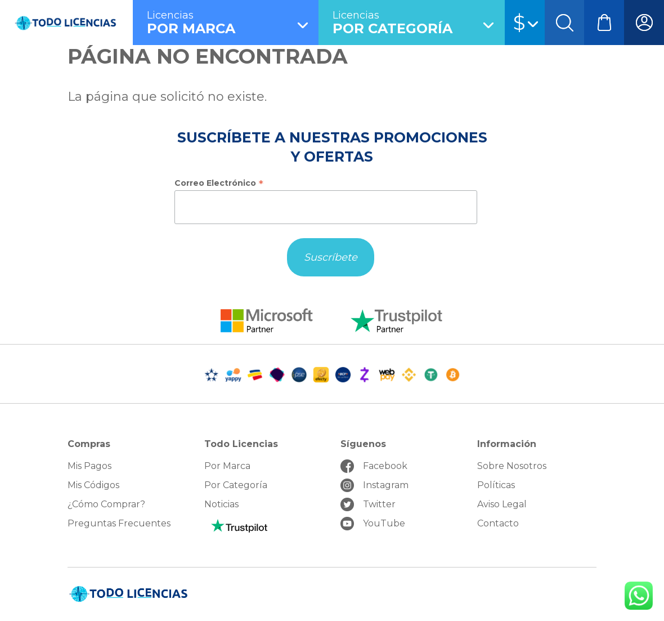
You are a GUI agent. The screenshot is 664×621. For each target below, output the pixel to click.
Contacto (498, 523)
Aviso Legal (502, 504)
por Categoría (418, 22)
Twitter (379, 504)
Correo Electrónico (218, 183)
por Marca (232, 22)
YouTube (384, 523)
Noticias (221, 504)
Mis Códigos (93, 485)
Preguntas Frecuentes (119, 523)
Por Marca (227, 466)
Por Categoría (235, 485)
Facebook (385, 466)
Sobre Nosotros (511, 466)
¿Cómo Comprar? (106, 504)
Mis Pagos (89, 466)
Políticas (496, 485)
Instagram (386, 485)
